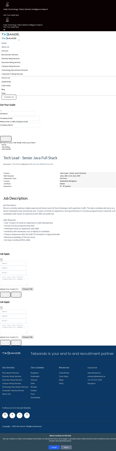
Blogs (61, 394)
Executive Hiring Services (11, 62)
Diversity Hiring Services (11, 58)
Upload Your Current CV (9, 301)
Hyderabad (35, 391)
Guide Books (6, 81)
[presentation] (16, 131)
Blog (3, 89)
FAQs (4, 93)
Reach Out (6, 408)
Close (7, 307)
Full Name (3, 113)
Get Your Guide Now (11, 15)
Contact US (92, 382)
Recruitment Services (10, 54)
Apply (9, 256)
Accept (54, 447)
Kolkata (34, 405)
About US (5, 46)
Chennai (34, 394)
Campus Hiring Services (11, 66)
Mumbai (34, 401)
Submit (7, 138)
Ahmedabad (35, 412)
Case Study (6, 85)
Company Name (6, 124)
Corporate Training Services (12, 73)
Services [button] (5, 50)
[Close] (1, 269)
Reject (66, 447)
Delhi (33, 398)
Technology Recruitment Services (15, 69)
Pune (33, 408)
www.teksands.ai (94, 387)
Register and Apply (17, 176)
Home (4, 42)
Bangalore (35, 387)
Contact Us (9, 96)
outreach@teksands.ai (96, 391)
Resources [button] (6, 77)
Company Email (6, 118)
